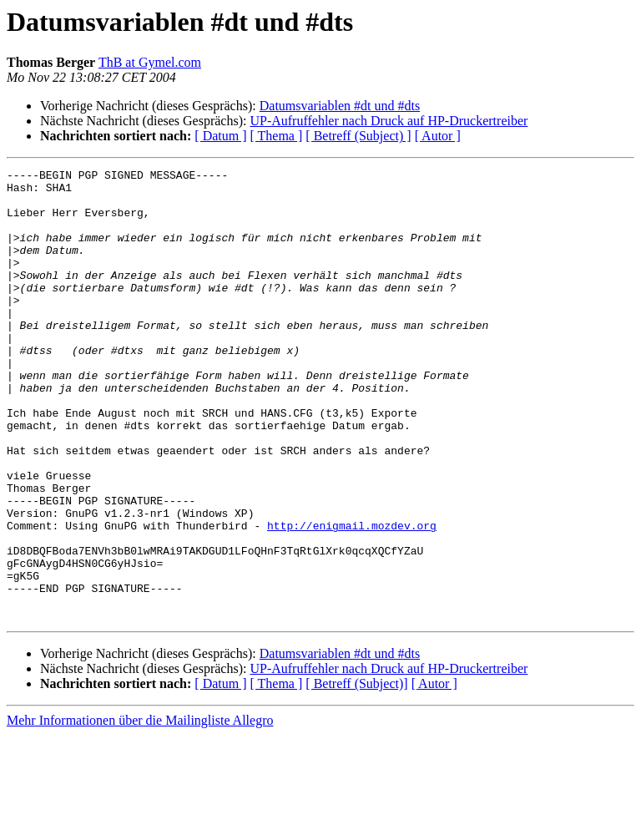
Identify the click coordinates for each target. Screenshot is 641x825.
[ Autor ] (438, 136)
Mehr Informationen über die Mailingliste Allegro (140, 810)
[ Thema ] (276, 136)
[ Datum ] (220, 136)
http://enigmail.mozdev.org (352, 597)
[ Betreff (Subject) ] (358, 136)
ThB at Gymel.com (149, 62)
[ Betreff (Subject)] (356, 774)
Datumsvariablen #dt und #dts (340, 106)
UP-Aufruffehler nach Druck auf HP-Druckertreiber (388, 121)
